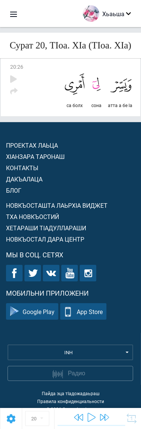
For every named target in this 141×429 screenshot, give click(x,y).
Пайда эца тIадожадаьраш (71, 393)
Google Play (32, 311)
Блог (13, 190)
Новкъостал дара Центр (45, 239)
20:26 (16, 66)
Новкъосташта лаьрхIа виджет (57, 205)
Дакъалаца (24, 179)
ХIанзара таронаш (35, 156)
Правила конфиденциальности (70, 401)
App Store (83, 311)
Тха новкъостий (32, 217)
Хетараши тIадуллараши (46, 228)
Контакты (22, 168)
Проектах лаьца (32, 145)
